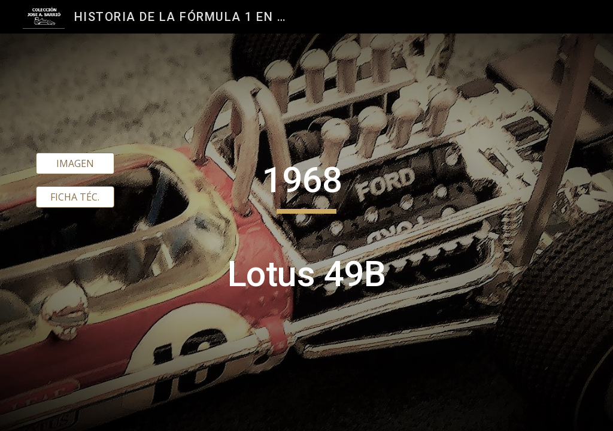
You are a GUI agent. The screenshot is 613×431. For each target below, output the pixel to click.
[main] (306, 232)
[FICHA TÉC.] (75, 197)
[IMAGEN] (75, 163)
